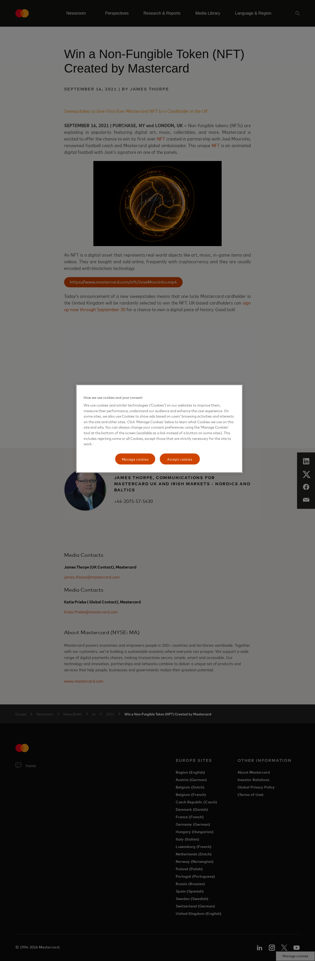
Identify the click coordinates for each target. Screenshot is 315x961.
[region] (159, 429)
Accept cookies (179, 459)
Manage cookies (135, 459)
